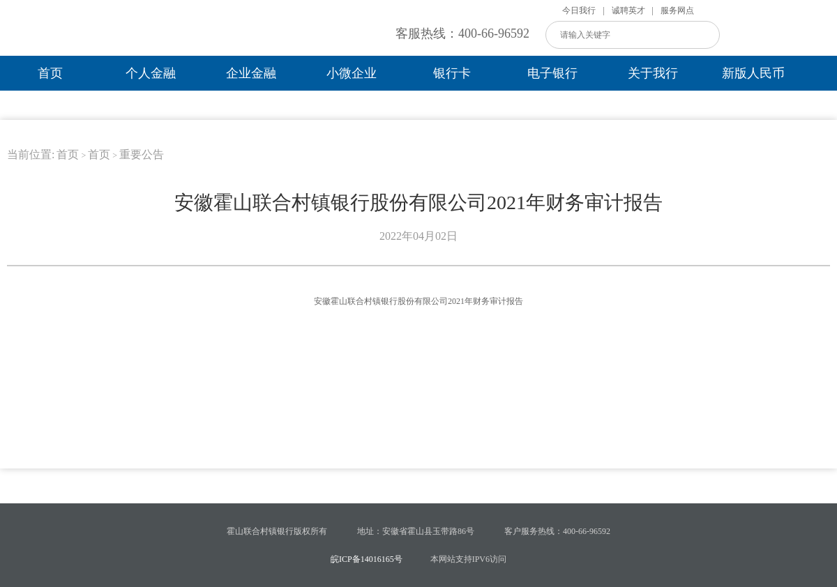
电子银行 (552, 73)
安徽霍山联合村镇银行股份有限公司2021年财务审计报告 (418, 301)
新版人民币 (753, 73)
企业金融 (251, 73)
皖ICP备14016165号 (366, 559)
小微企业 (351, 73)
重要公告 (141, 154)
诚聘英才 (628, 10)
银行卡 (452, 73)
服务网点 (677, 10)
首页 (50, 73)
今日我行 (579, 10)
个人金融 (151, 73)
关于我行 (653, 73)
